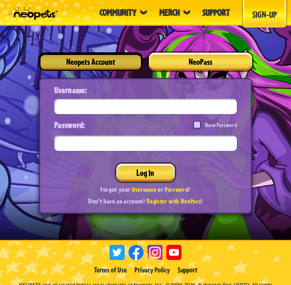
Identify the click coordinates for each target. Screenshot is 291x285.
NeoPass (200, 61)
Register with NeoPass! (175, 201)
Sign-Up (264, 14)
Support (187, 269)
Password (176, 189)
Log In (145, 173)
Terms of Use (110, 269)
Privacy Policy (152, 269)
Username (144, 189)
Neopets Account (90, 61)
